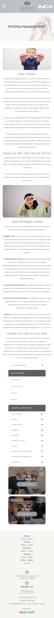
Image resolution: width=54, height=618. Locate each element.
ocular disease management (21, 456)
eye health (15, 435)
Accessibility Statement (17, 604)
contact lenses (16, 424)
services (14, 419)
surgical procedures (18, 440)
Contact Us (27, 514)
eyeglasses (15, 430)
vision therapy (16, 414)
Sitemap (42, 604)
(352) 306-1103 (27, 587)
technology (15, 462)
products (14, 446)
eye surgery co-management (21, 451)
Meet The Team (16, 386)
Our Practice (15, 380)
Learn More (27, 484)
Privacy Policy (33, 604)
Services (14, 393)
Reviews (14, 399)
